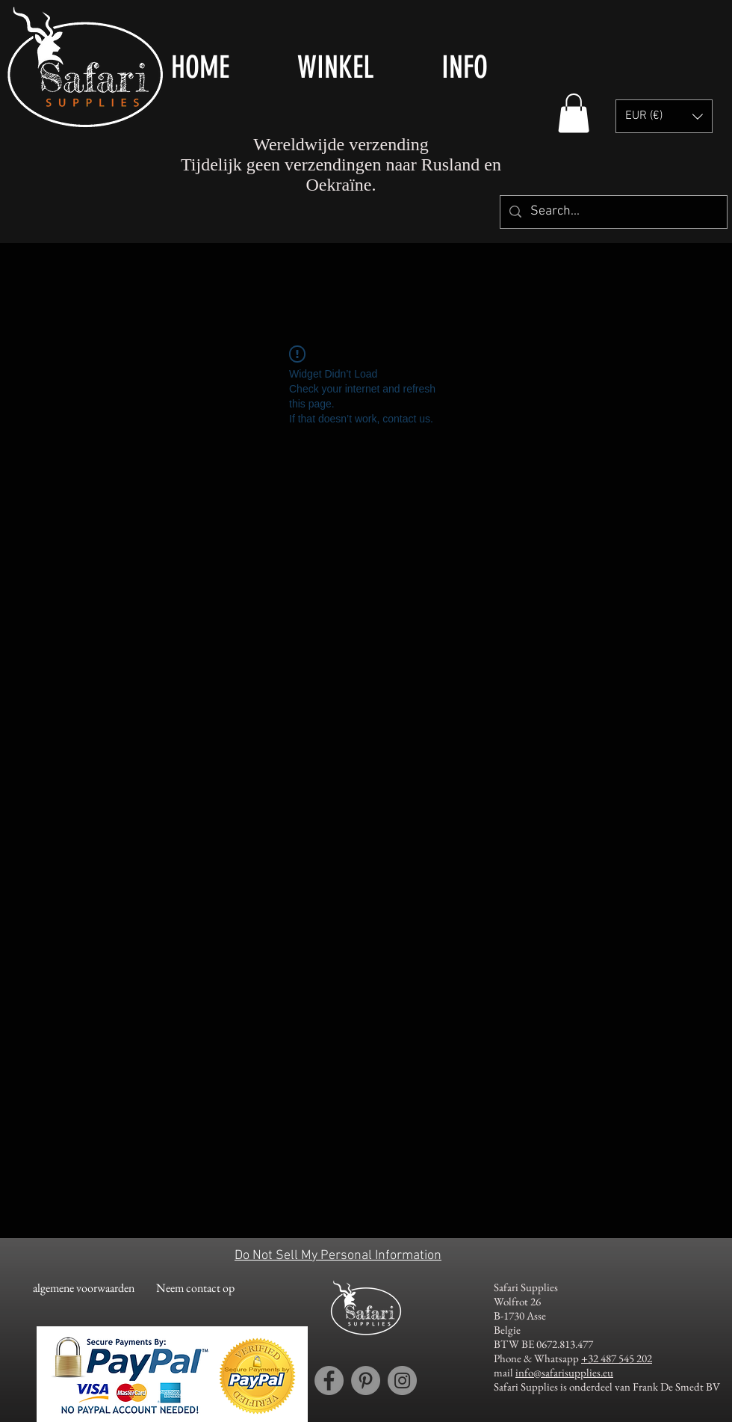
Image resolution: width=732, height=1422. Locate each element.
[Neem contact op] (195, 1289)
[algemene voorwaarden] (83, 1289)
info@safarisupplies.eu (564, 1372)
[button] (358, 67)
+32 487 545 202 (616, 1358)
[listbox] (664, 116)
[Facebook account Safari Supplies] (329, 1380)
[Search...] (612, 212)
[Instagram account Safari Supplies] (402, 1380)
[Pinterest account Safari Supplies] (365, 1380)
